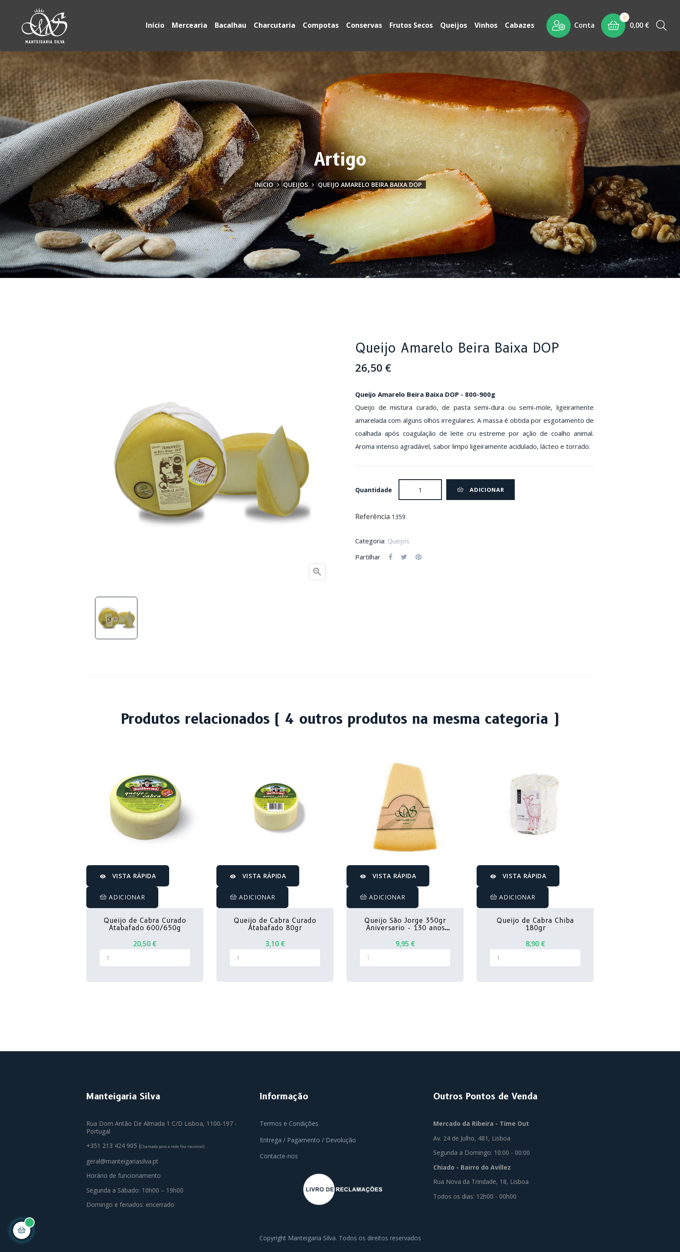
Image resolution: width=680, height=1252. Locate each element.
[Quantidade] (420, 489)
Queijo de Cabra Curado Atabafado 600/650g (145, 924)
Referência (372, 517)
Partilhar (390, 557)
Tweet (404, 557)
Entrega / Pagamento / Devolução (308, 1140)
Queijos (398, 540)
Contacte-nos (279, 1156)
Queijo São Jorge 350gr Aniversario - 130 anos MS (405, 924)
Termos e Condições (289, 1123)
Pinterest (418, 557)
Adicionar (480, 490)
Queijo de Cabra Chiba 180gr (535, 924)
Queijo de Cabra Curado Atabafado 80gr (275, 924)
